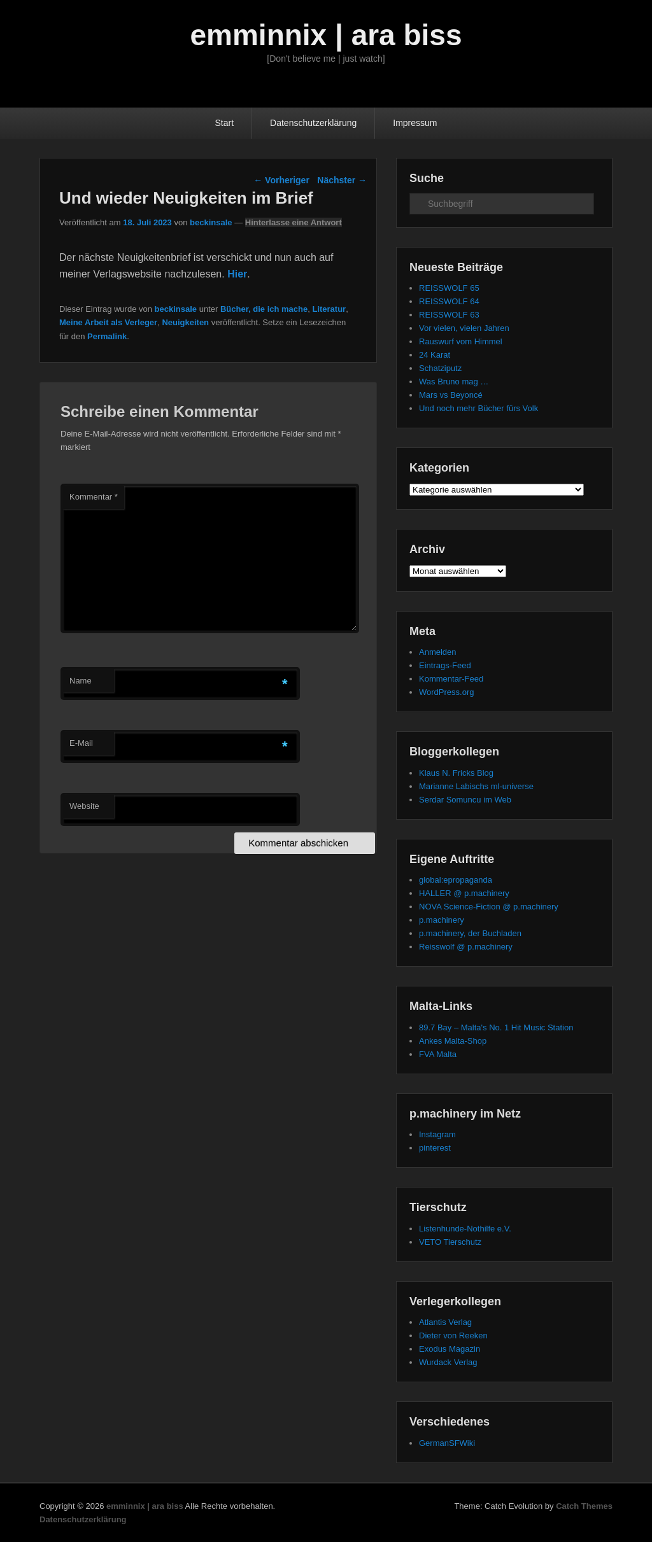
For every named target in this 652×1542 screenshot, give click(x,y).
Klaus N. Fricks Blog (456, 773)
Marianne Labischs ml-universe (476, 786)
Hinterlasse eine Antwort (293, 222)
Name (80, 680)
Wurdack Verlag (448, 1362)
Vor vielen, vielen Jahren (464, 328)
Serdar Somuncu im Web (465, 799)
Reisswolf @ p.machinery (466, 946)
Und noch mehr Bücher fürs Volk (478, 408)
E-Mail (81, 743)
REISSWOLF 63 (449, 314)
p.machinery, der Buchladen (470, 933)
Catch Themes (584, 1506)
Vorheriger (281, 180)
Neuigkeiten (185, 322)
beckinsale (211, 222)
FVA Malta (438, 1054)
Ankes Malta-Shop (452, 1041)
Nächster (342, 180)
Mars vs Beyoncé (451, 395)
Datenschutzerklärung (313, 123)
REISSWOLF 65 (449, 288)
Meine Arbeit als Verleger (108, 322)
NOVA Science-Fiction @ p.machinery (488, 906)
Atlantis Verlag (445, 1322)
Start (224, 123)
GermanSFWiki (447, 1443)
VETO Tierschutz (450, 1242)
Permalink (107, 336)
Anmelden (438, 652)
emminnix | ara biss (326, 35)
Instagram (437, 1134)
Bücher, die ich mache (264, 309)
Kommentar (93, 496)
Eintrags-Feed (445, 665)
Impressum (415, 123)
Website (84, 806)
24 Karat (434, 355)
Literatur (329, 309)
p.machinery (441, 920)
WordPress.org (446, 692)
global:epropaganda (455, 880)
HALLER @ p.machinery (464, 893)
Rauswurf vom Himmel (460, 341)
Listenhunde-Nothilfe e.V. (465, 1228)
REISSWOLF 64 (449, 301)
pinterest (435, 1148)
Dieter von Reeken (453, 1335)
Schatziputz (440, 368)
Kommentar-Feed (451, 678)
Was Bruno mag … (453, 381)
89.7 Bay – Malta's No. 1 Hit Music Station (496, 1027)
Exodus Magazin (449, 1349)
